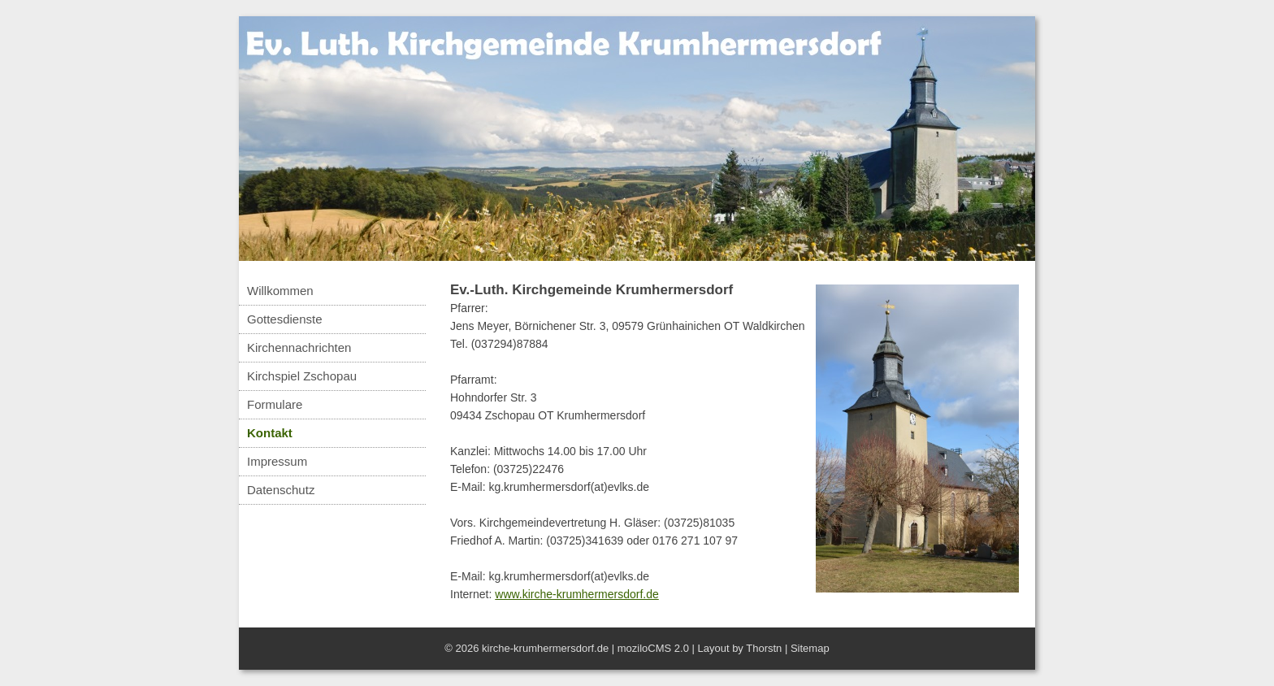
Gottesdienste (285, 319)
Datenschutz (280, 490)
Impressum (277, 461)
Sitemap (810, 648)
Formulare (274, 404)
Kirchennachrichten (299, 347)
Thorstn (764, 648)
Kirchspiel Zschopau (302, 376)
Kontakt (269, 433)
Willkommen (280, 290)
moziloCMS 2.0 (653, 648)
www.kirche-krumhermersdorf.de (577, 594)
